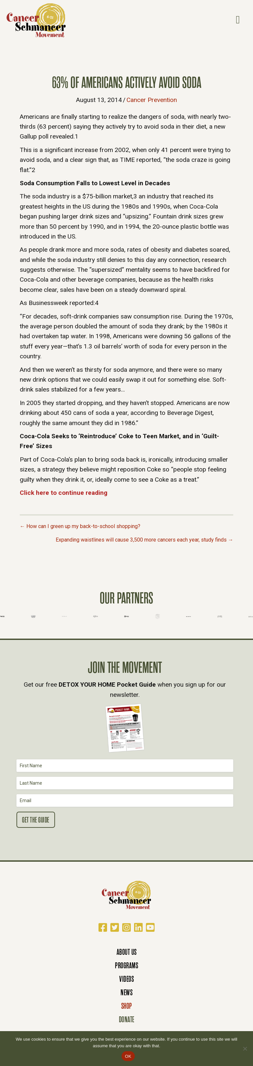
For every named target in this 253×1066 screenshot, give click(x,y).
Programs (126, 965)
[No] (244, 1048)
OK (128, 1056)
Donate (126, 1019)
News (126, 992)
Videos (126, 979)
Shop (126, 1006)
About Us (127, 952)
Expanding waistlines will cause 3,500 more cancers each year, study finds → (144, 540)
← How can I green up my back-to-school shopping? (80, 526)
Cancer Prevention (151, 100)
